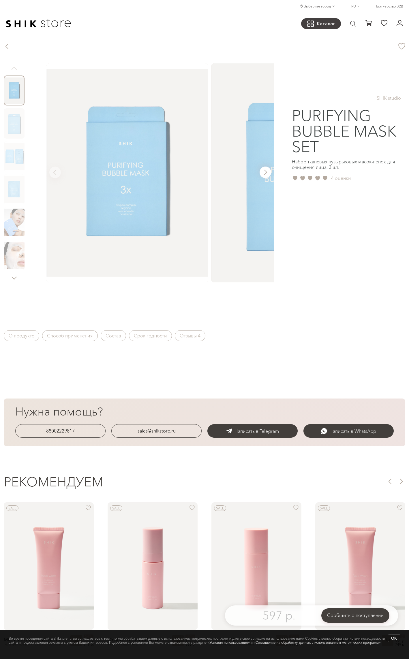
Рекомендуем (53, 482)
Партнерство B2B (388, 6)
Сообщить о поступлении (355, 615)
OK (394, 638)
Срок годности (150, 336)
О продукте (21, 336)
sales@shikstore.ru (157, 431)
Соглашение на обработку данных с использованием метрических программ (317, 643)
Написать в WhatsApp (348, 431)
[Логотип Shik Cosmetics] (38, 24)
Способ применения (70, 336)
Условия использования (228, 643)
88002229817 (60, 431)
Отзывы (190, 336)
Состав (113, 336)
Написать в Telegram (252, 431)
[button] (14, 278)
